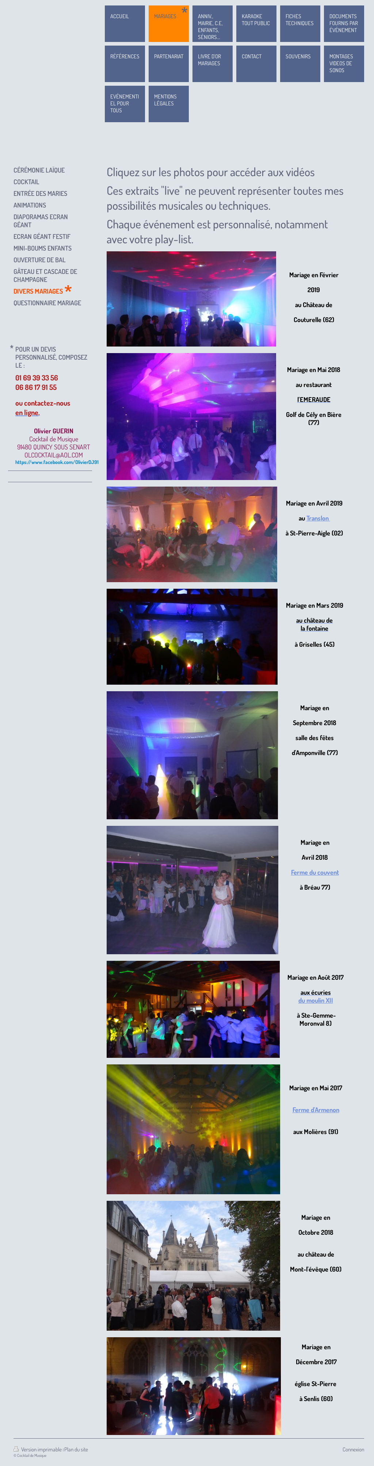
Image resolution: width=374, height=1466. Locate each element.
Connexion (353, 1449)
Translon (318, 518)
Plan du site (76, 1449)
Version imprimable (38, 1449)
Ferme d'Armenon (316, 1110)
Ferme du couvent (315, 872)
